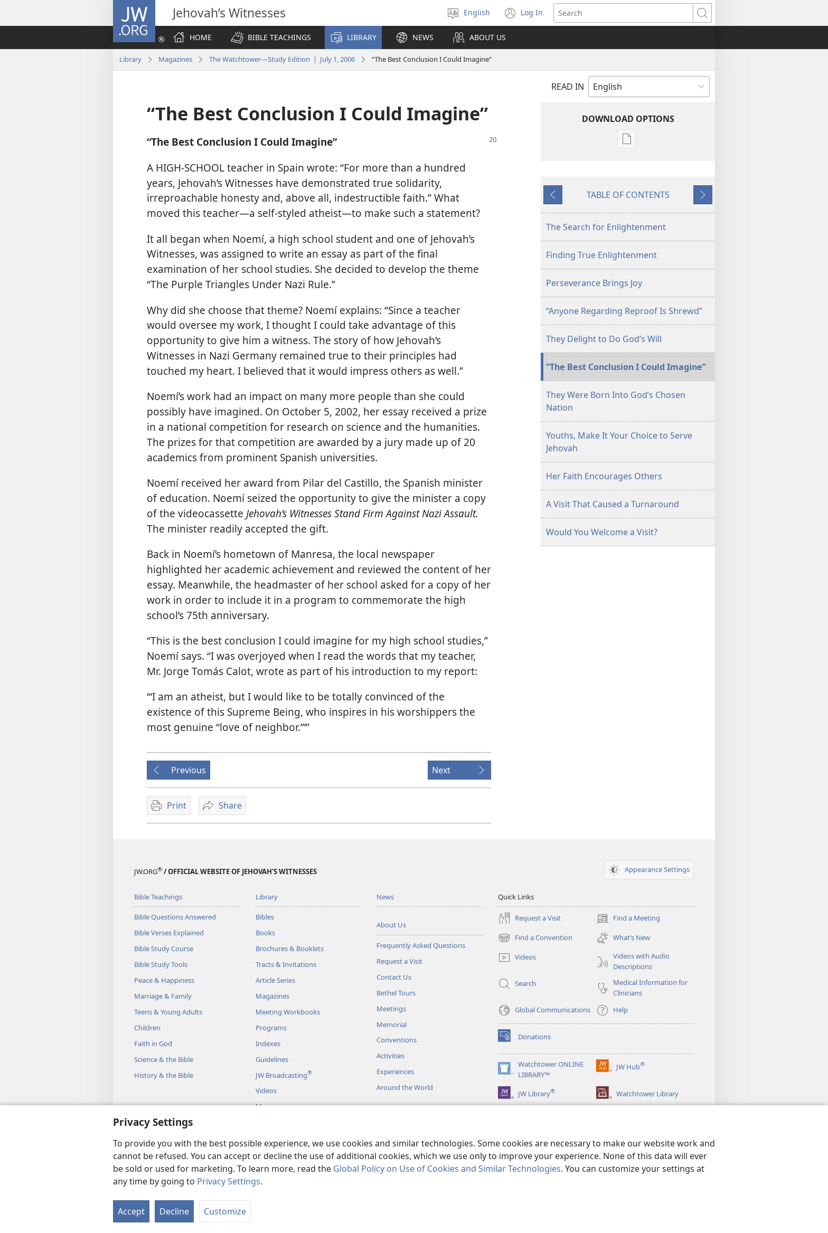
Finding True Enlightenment (601, 255)
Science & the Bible (163, 1059)
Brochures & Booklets (290, 948)
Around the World (405, 1087)
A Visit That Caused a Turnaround (612, 504)
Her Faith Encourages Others (604, 476)
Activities (390, 1055)
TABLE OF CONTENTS (628, 195)
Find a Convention (535, 938)
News (385, 897)
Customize (225, 1211)
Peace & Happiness (164, 980)
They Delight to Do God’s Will (604, 339)
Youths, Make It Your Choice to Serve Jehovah (619, 442)
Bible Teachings (158, 897)
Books (265, 932)
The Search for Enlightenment (606, 227)
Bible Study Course (163, 948)
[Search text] (623, 13)
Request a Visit (399, 961)
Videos (266, 1090)
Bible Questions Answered (175, 917)
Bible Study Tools (160, 964)
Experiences (395, 1071)
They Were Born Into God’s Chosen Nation (615, 401)
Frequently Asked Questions (421, 945)
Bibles (265, 917)
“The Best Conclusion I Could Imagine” (626, 367)
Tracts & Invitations (286, 964)
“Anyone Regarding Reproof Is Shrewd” (624, 311)
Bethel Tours (396, 993)
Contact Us (394, 977)
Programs (271, 1027)
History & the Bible (163, 1075)
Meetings (391, 1008)
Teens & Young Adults (168, 1012)
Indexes (268, 1043)
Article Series (275, 980)
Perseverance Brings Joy (594, 283)
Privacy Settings (228, 1181)
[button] (270, 37)
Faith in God (153, 1043)
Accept (131, 1211)
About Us (391, 925)
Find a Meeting (628, 918)
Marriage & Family (163, 996)
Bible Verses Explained (169, 932)
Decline (174, 1211)
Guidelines (272, 1059)
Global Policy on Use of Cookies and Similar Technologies (447, 1168)
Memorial (392, 1024)
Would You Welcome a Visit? (601, 532)
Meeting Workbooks (288, 1012)
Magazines (175, 59)
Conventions (397, 1040)
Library (130, 59)
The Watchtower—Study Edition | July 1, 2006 (282, 59)
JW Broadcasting (284, 1075)
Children (147, 1027)
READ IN (567, 86)
